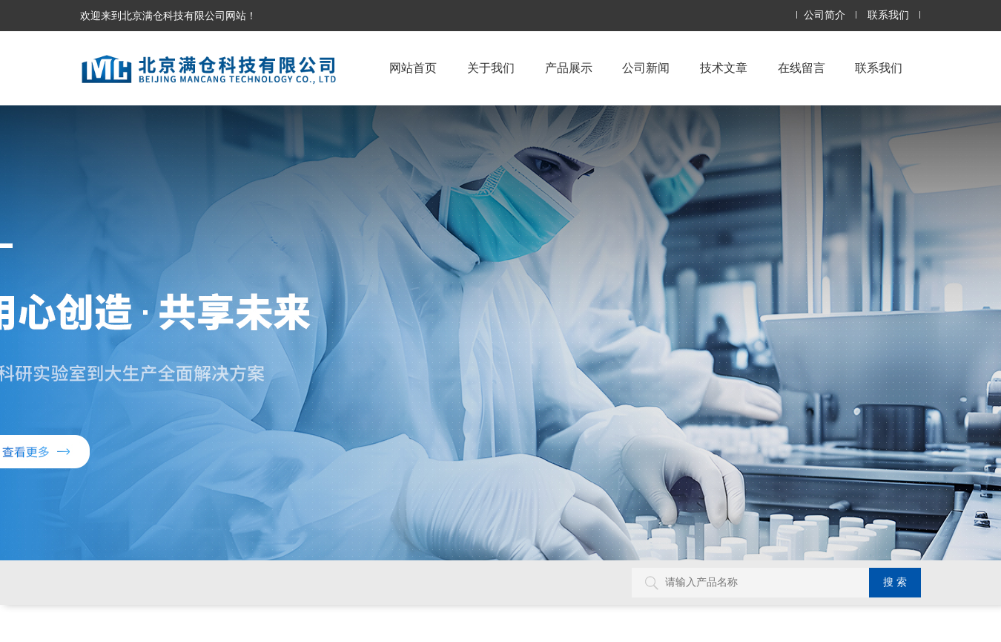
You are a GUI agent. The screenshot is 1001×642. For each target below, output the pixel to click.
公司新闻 (646, 68)
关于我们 (491, 68)
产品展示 (568, 68)
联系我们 (888, 15)
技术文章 (723, 68)
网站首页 (413, 68)
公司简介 (824, 15)
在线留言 (801, 68)
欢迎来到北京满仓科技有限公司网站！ (168, 16)
